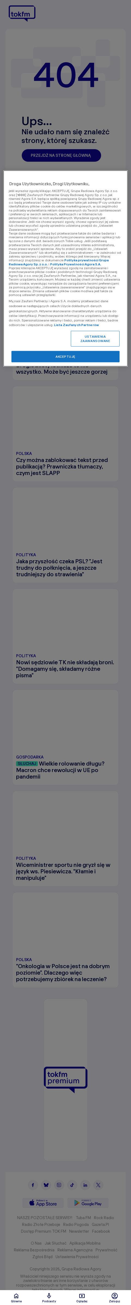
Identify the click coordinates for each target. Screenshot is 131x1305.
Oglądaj (81, 1298)
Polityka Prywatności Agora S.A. (75, 264)
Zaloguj (114, 1298)
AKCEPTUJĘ (65, 356)
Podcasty (49, 1298)
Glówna (16, 1298)
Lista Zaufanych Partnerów (76, 325)
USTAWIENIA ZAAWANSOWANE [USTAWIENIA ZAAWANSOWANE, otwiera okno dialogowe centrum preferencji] (95, 339)
